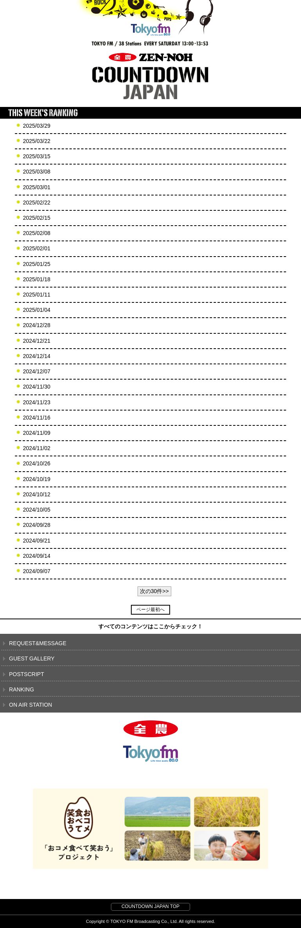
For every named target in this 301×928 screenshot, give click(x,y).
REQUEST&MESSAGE (37, 643)
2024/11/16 (36, 417)
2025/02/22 (36, 202)
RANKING (21, 689)
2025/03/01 (36, 187)
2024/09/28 (36, 525)
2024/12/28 (36, 325)
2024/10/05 (36, 510)
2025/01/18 (36, 279)
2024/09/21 (36, 540)
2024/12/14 (36, 356)
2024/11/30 (36, 387)
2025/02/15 (36, 218)
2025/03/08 (36, 171)
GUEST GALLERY (31, 658)
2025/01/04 (36, 310)
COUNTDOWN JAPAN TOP (150, 906)
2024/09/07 (36, 571)
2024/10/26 (36, 463)
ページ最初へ (150, 609)
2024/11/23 (36, 402)
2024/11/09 (36, 433)
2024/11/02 (36, 448)
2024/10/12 (36, 494)
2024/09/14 (36, 556)
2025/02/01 (36, 248)
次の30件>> (154, 591)
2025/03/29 (36, 126)
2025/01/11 (36, 294)
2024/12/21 (36, 341)
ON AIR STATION (30, 705)
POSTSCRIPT (26, 674)
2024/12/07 (36, 371)
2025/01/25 (36, 264)
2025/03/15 (36, 156)
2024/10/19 (36, 479)
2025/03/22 (36, 141)
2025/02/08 (36, 233)
